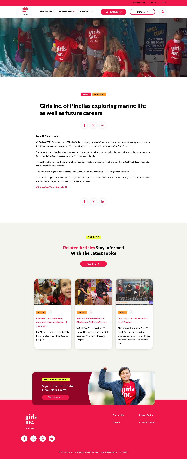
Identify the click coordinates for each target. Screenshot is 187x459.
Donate (141, 11)
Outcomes (84, 11)
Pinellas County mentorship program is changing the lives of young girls (51, 322)
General (99, 94)
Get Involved (112, 11)
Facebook (24, 439)
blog (86, 94)
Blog (164, 3)
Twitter (33, 439)
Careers (116, 422)
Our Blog (93, 264)
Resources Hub (139, 3)
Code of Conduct (147, 422)
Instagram (42, 439)
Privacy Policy (146, 415)
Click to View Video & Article (50, 187)
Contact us (118, 415)
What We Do (65, 11)
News (153, 3)
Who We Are (45, 11)
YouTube (52, 439)
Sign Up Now (54, 397)
